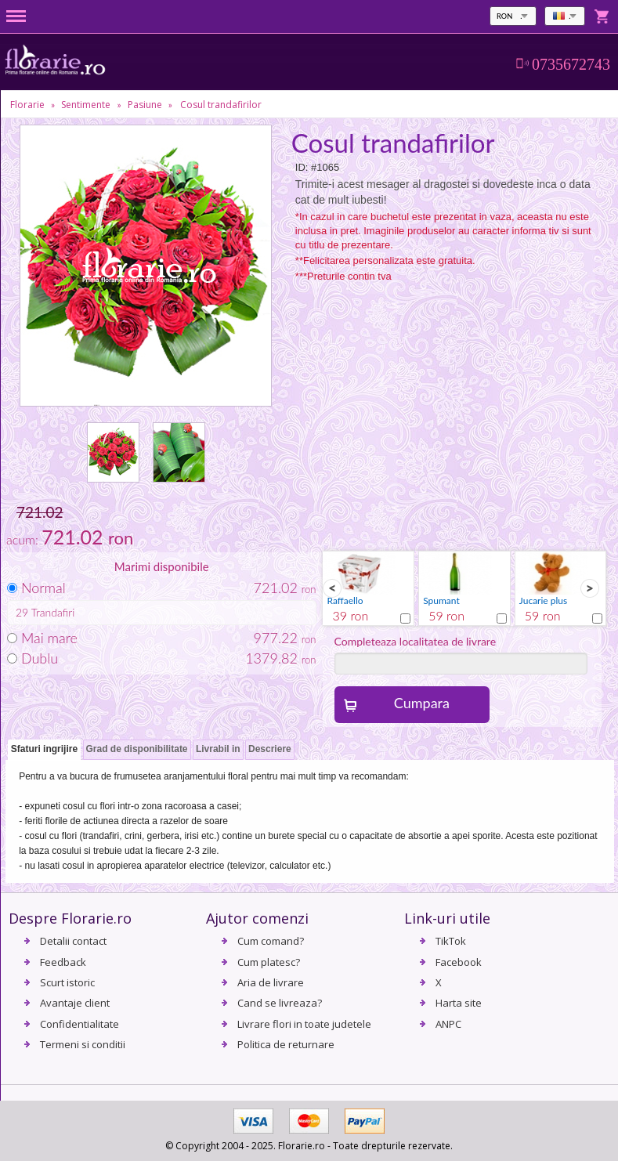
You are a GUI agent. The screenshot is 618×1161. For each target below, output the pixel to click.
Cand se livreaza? (279, 1003)
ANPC (448, 1024)
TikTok (450, 941)
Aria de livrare (270, 982)
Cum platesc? (268, 962)
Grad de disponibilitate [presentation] (137, 748)
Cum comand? (270, 941)
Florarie (27, 104)
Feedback (63, 962)
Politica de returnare (285, 1044)
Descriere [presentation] (269, 748)
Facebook (458, 962)
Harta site (458, 1003)
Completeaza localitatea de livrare (415, 641)
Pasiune (145, 104)
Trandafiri (53, 612)
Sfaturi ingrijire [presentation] (44, 748)
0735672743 (571, 64)
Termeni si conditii (82, 1044)
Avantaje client (75, 1003)
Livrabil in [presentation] (218, 748)
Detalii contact (73, 941)
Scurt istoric (67, 982)
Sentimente (85, 104)
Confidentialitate (79, 1024)
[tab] (44, 750)
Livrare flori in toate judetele (304, 1024)
